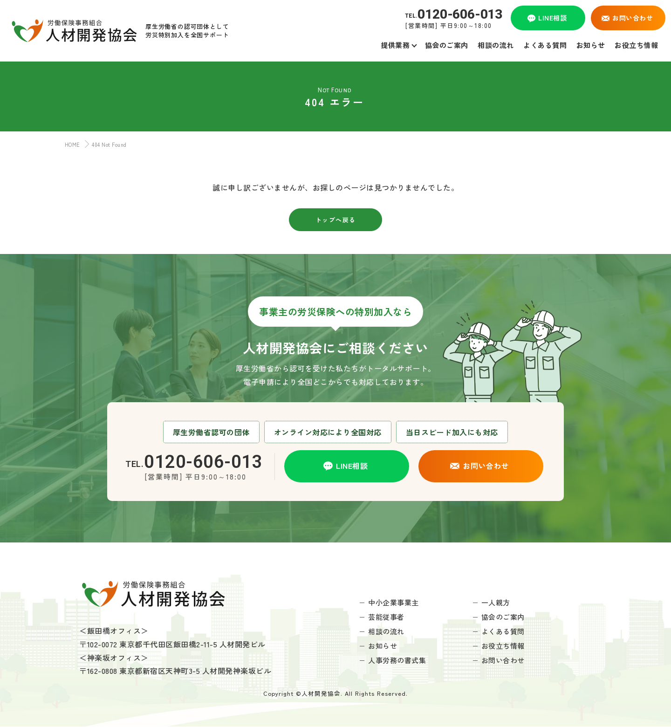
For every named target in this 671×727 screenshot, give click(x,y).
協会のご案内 (503, 617)
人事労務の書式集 (397, 660)
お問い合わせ (503, 660)
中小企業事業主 (393, 602)
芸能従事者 (386, 617)
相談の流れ (386, 631)
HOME (70, 144)
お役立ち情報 (503, 646)
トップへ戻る (335, 219)
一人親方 (495, 602)
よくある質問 (503, 631)
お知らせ (382, 646)
